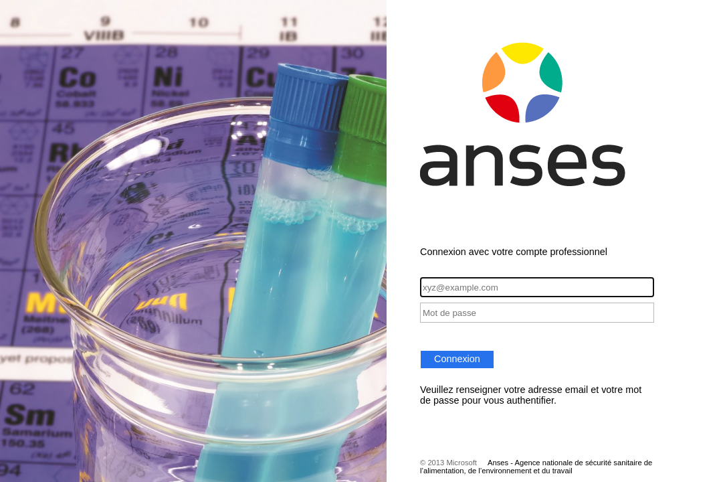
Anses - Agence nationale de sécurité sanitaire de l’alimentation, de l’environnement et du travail (536, 467)
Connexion (457, 358)
